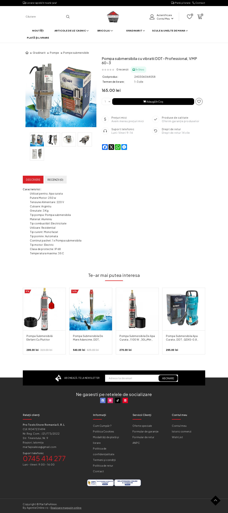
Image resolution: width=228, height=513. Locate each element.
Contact (198, 3)
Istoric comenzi (181, 431)
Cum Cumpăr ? (102, 425)
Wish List (177, 437)
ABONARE (168, 378)
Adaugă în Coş (153, 101)
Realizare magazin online (66, 507)
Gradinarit (135, 30)
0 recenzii (122, 69)
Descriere (33, 179)
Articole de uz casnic (72, 30)
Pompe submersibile (76, 52)
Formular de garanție (146, 431)
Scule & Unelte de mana (170, 30)
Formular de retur (143, 437)
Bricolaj (105, 30)
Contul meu (179, 425)
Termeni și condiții (104, 459)
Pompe (54, 52)
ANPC (136, 442)
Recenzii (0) (55, 179)
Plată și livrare (181, 3)
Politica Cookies (103, 431)
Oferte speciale (142, 425)
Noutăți (38, 30)
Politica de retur (103, 465)
